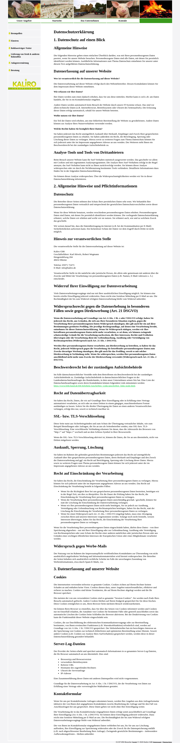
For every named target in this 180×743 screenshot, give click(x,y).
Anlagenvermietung (20, 63)
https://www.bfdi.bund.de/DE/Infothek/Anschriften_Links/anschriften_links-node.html (94, 385)
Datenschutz (167, 742)
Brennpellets (16, 33)
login (135, 742)
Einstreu (15, 41)
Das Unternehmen (90, 20)
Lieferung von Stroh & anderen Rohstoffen (25, 55)
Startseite (57, 20)
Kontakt (122, 20)
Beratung (15, 70)
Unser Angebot (24, 20)
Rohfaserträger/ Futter (21, 48)
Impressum (157, 742)
